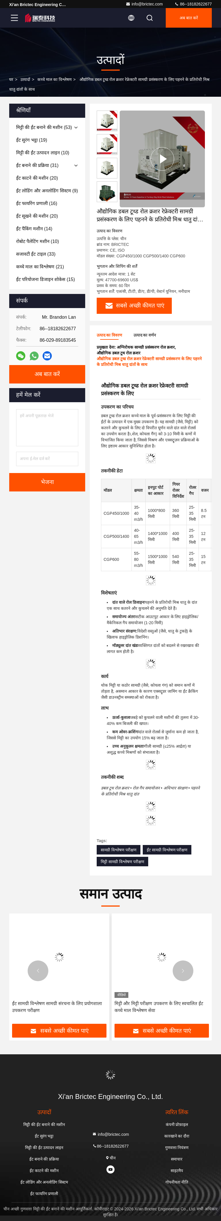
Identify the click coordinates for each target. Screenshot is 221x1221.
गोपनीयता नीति (176, 1182)
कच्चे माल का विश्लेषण (54, 79)
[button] (107, 200)
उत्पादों (25, 79)
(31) (37, 165)
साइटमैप (177, 1170)
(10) (42, 152)
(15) (45, 279)
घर (11, 79)
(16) (36, 203)
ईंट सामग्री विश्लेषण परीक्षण (167, 850)
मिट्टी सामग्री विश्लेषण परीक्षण (122, 861)
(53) (44, 127)
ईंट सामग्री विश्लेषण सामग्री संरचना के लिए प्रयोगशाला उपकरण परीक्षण (57, 1007)
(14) (34, 228)
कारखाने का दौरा (177, 1136)
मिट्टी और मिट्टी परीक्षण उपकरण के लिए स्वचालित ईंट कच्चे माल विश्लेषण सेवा (159, 1007)
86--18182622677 (193, 4)
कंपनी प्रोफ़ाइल (177, 1124)
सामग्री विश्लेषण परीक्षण (118, 850)
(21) (40, 266)
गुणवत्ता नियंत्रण (177, 1147)
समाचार (176, 1159)
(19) (31, 140)
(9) (47, 190)
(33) (36, 254)
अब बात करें (189, 18)
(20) (37, 178)
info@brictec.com (144, 4)
